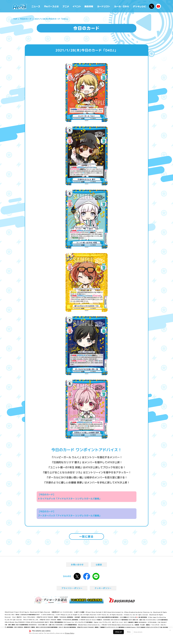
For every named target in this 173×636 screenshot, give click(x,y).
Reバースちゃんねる (158, 6)
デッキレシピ (139, 6)
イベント (77, 6)
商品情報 (89, 6)
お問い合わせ (77, 564)
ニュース (36, 6)
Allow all (118, 632)
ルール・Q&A (121, 6)
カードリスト (103, 6)
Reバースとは (51, 6)
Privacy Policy (69, 633)
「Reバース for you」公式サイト (20, 7)
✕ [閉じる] (170, 630)
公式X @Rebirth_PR (151, 6)
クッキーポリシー (103, 588)
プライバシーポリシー (72, 588)
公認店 (99, 564)
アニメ (66, 6)
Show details (138, 632)
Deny (129, 632)
